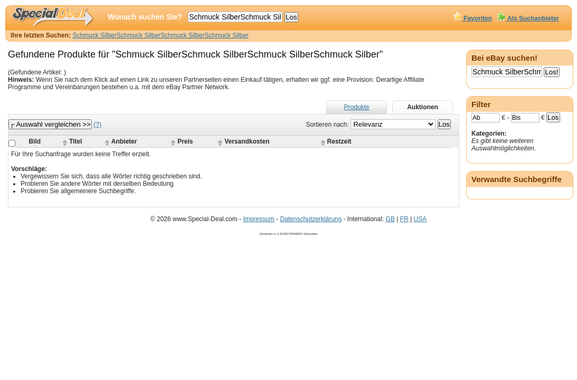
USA (420, 219)
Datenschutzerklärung (311, 219)
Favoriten (472, 18)
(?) (97, 124)
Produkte (356, 107)
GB (390, 219)
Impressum (258, 219)
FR (404, 219)
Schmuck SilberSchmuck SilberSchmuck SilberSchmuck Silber (160, 35)
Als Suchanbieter (528, 18)
